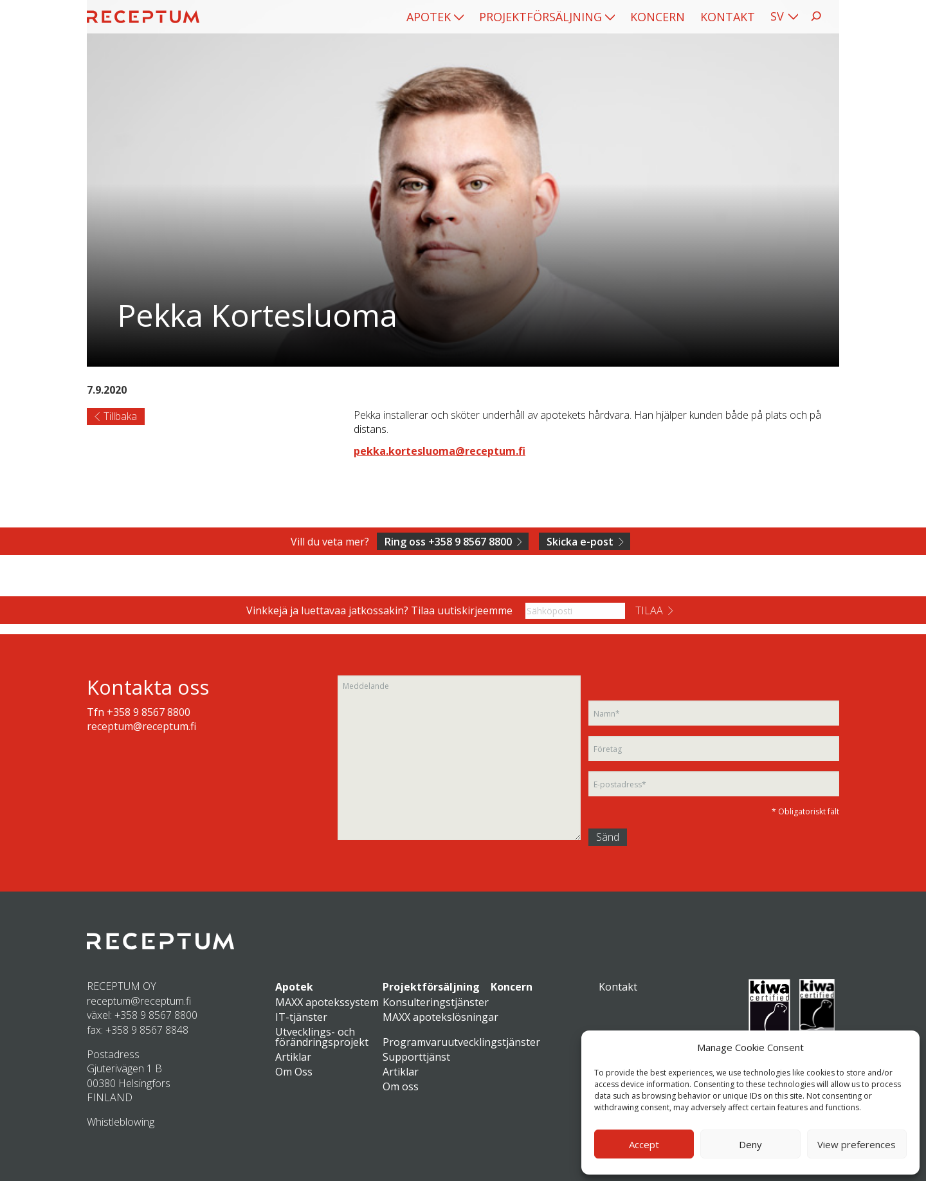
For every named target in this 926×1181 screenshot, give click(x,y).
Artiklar (293, 1057)
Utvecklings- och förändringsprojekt (321, 1037)
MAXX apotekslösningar (440, 1017)
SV (777, 16)
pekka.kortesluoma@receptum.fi (439, 451)
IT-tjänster (301, 1017)
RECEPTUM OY (121, 986)
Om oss (401, 1086)
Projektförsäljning (540, 16)
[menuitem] (435, 17)
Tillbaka (120, 416)
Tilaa (649, 610)
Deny (750, 1144)
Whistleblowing (120, 1122)
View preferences (856, 1144)
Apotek (428, 16)
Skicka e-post (580, 542)
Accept (644, 1144)
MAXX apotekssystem (327, 1002)
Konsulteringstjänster (436, 1002)
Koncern (657, 16)
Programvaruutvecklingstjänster (461, 1042)
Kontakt (727, 16)
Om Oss (294, 1072)
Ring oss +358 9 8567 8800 (448, 542)
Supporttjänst (416, 1057)
